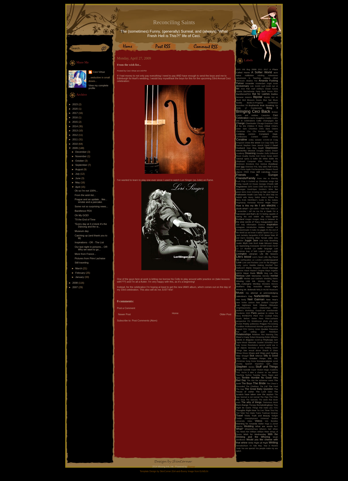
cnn (276, 131)
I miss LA (274, 209)
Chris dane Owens (268, 129)
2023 (75, 104)
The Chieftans (252, 386)
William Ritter (263, 432)
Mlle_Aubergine (243, 284)
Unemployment (251, 418)
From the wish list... (85, 195)
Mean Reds (249, 273)
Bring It (272, 108)
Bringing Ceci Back (253, 111)
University (240, 421)
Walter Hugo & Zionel (268, 424)
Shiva (239, 353)
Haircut (274, 192)
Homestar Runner (255, 203)
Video (249, 421)
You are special (248, 448)
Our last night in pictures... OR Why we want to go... (91, 248)
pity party (273, 321)
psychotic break (271, 326)
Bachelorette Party (251, 91)
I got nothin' (254, 209)
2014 (75, 126)
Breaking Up (271, 105)
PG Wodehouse (254, 321)
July (77, 173)
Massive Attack (242, 270)
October (80, 160)
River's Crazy (242, 337)
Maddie (252, 265)
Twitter (239, 418)
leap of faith (251, 251)
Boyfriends (254, 105)
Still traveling (81, 262)
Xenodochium (242, 446)
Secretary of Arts (255, 348)
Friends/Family (245, 178)
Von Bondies (271, 421)
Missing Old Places (268, 281)
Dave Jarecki (257, 145)
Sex (245, 350)
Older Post (225, 314)
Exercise (249, 167)
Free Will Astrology (260, 172)
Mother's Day (243, 286)
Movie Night (271, 286)
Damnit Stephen (243, 145)
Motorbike (257, 286)
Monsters (266, 284)
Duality (245, 156)
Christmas (240, 131)
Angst (269, 83)
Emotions (250, 164)
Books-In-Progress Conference (262, 103)
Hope (268, 202)
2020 (75, 108)
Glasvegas (240, 189)
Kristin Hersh (272, 246)
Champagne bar (270, 121)
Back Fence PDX (269, 91)
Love (238, 262)
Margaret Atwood (260, 268)
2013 (75, 130)
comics (251, 134)
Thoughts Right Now (246, 410)
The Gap (240, 389)
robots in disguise (245, 339)
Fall (269, 166)
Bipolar (257, 97)
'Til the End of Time (85, 219)
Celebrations (249, 121)
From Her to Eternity (267, 178)
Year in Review (270, 446)
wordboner (240, 440)
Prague (263, 324)
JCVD (261, 235)
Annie (275, 83)
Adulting (261, 75)
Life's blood (243, 256)
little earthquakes (243, 260)
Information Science (256, 225)
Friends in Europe (257, 174)
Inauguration (267, 222)
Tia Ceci (260, 410)
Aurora (275, 89)
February (80, 272)
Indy (243, 225)
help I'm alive (264, 195)
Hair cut (266, 192)
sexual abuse (255, 350)
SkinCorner (165, 471)
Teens (264, 375)
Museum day (82, 231)
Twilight (274, 416)
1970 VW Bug (243, 69)
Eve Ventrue (261, 164)
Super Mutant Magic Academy (264, 370)
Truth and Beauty (260, 415)
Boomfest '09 (242, 105)
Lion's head (257, 257)
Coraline (241, 139)
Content (254, 137)
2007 (75, 287)
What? (239, 429)
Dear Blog (251, 148)
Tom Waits (250, 413)
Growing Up (257, 192)
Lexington (241, 253)
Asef (253, 89)
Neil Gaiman (255, 299)
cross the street (252, 142)
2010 (75, 144)
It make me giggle (257, 230)
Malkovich (240, 268)
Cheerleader (250, 123)
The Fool (273, 386)
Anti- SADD (255, 86)
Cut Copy (265, 143)
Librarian (253, 254)
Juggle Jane (251, 240)
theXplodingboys (265, 405)
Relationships (243, 334)
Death (261, 148)
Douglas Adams (264, 151)
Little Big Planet (271, 257)
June (78, 178)
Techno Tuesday (252, 375)
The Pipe (264, 397)
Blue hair (267, 100)
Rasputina (273, 329)
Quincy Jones (254, 329)
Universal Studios (269, 418)
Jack (238, 235)
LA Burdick (245, 248)
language (268, 248)
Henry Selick (254, 197)
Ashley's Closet (264, 89)
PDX (255, 316)
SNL (270, 358)
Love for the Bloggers (268, 262)
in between (270, 219)
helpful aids (241, 197)
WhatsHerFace (251, 429)
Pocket (239, 324)
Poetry (246, 324)
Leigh (275, 251)
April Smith (266, 86)
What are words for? (266, 426)
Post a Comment (126, 308)
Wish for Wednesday (254, 434)
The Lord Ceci (264, 391)
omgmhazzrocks (243, 308)
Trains (258, 413)
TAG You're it (242, 372)
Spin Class (272, 364)
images (248, 219)
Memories (256, 276)
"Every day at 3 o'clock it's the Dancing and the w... (91, 225)
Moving (239, 289)
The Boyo (247, 383)
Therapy (252, 405)
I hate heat (264, 209)
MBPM (239, 273)
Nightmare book (249, 305)
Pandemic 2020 (243, 313)
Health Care (252, 195)
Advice (266, 78)
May (78, 182)
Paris (254, 313)
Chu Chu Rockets (256, 131)
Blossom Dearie (254, 100)
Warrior (239, 426)
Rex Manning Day (269, 334)
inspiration (272, 224)
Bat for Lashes (261, 94)
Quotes (264, 329)
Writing (273, 442)
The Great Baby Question (259, 389)
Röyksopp (268, 339)
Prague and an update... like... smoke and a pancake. (91, 200)
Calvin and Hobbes (247, 115)
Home (175, 313)
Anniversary (242, 86)
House (275, 203)
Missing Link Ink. (246, 281)
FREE (246, 172)
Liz (253, 260)
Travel (239, 415)
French (275, 172)
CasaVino (265, 115)
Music (240, 292)
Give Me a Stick (271, 187)
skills (238, 358)
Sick (252, 355)
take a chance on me (260, 372)
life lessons (271, 254)
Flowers (268, 169)
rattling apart (258, 332)
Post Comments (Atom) (144, 320)
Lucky (238, 265)
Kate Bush (253, 243)
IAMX (186, 287)
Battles (274, 94)
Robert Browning (257, 337)
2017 (75, 113)
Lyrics (245, 265)
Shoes (245, 353)
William (253, 432)
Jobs (270, 238)
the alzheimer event (264, 380)
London (258, 260)
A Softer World (261, 72)
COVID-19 (267, 140)
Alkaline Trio (251, 81)
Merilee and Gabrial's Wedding (258, 278)
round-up (258, 340)
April (78, 187)
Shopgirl (245, 356)
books (239, 102)
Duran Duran (266, 156)
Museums (273, 290)
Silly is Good (270, 355)
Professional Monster (254, 326)
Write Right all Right (258, 442)
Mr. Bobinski (250, 289)
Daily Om (274, 143)
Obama (263, 305)
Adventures (273, 75)
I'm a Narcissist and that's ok (257, 212)
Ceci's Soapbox (257, 118)
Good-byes (252, 189)
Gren (249, 192)
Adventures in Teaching (248, 78)
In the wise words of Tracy (257, 220)
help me (274, 195)
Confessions (241, 137)
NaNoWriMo (262, 296)
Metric (275, 278)
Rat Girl (241, 332)
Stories (251, 367)
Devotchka (241, 150)
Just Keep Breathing (268, 241)
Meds (260, 273)
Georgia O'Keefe (266, 184)
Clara (270, 131)
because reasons (244, 97)
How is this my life (247, 205)
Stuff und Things (267, 366)
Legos (268, 251)
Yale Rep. (257, 446)
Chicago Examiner (265, 123)
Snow (253, 361)
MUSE (266, 290)
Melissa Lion (243, 275)
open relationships (262, 308)
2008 (75, 282)
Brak (262, 105)
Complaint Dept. (268, 134)
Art (237, 88)
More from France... (85, 254)
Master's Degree (257, 270)
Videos (258, 421)
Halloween (241, 194)
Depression (271, 147)
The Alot (251, 380)
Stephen (241, 366)
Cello (258, 120)
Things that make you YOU (265, 408)
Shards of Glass (270, 350)
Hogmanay (241, 203)
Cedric (268, 118)
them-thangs (242, 405)
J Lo (276, 233)
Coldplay (240, 134)
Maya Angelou (271, 270)
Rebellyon (273, 332)
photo (265, 321)
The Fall (263, 386)
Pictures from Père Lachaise (90, 258)
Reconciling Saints (174, 22)
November (81, 156)
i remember (241, 211)
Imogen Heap (258, 219)
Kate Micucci (265, 243)
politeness (254, 324)
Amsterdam (260, 83)
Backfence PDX (83, 211)
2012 (75, 135)
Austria (239, 91)
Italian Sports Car (265, 233)
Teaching (240, 375)
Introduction (252, 227)
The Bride (259, 383)
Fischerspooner (258, 169)
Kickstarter (254, 246)
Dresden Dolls (263, 153)
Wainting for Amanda (246, 423)
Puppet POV (241, 329)
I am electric (267, 205)
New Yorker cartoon (245, 302)
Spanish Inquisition (254, 364)
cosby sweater (255, 140)
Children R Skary (255, 126)
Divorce (251, 150)
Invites (261, 227)
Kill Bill (263, 246)
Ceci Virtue (99, 72)
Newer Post (124, 314)
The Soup (240, 400)
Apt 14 (275, 86)
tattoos (275, 372)
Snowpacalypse (264, 361)
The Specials (252, 400)
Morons (274, 284)
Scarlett (260, 342)
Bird (244, 100)
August (79, 169)
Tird (237, 413)
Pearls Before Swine (246, 318)
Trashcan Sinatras (270, 413)
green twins (241, 192)
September (81, 165)
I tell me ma (253, 211)
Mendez (266, 276)
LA (237, 248)
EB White (263, 159)
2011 (75, 139)
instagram (240, 227)
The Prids (273, 397)
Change (240, 123)
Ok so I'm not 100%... (86, 190)
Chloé (267, 126)
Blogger (191, 466)
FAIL (256, 167)
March (79, 268)
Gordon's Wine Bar (268, 189)
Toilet (242, 413)
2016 (75, 117)
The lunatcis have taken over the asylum (257, 393)
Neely (243, 300)
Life (261, 254)
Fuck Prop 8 (241, 181)
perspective (241, 321)
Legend (261, 251)
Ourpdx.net (260, 310)
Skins (244, 358)
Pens (261, 318)
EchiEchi (204, 471)
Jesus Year (269, 235)
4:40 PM (143, 71)
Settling (268, 348)
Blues (275, 100)
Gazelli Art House (250, 184)
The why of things (251, 402)
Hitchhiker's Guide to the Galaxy (262, 200)
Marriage (273, 268)
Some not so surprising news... (91, 206)
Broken (275, 112)
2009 (75, 148)
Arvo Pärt (245, 89)
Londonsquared (270, 260)
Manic (249, 268)
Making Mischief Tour (267, 265)
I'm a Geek (266, 211)
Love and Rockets (250, 262)
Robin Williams (271, 337)
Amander (249, 83)
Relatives (256, 334)
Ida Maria (266, 217)
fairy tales (263, 167)
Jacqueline (253, 235)
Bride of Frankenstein (249, 108)
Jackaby (244, 235)
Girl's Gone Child (255, 187)
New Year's (272, 299)
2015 (75, 122)
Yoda (238, 448)
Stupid (239, 369)
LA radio (257, 248)
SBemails (252, 342)
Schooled (269, 342)
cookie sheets (270, 137)
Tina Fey (274, 410)
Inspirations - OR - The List (89, 242)
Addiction (249, 75)
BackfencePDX (243, 94)
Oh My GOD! (82, 215)
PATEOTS (247, 316)
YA (250, 446)
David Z (267, 145)
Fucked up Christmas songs (261, 181)
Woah (275, 437)
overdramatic (272, 310)
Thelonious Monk (270, 402)
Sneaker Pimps (257, 358)
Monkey (257, 284)
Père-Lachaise (271, 318)
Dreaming (250, 153)
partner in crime (266, 313)
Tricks (247, 415)
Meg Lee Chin (271, 273)
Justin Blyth (242, 243)
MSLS (260, 289)
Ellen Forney (264, 161)
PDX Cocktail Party (268, 316)
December (81, 151)
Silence (258, 355)
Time (267, 410)
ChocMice (253, 129)
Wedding (248, 426)
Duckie (252, 156)
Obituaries (273, 305)
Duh (258, 156)
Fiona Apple (245, 169)
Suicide (246, 369)
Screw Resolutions (249, 345)
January (80, 277)
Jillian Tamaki (261, 238)
